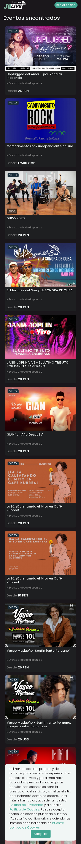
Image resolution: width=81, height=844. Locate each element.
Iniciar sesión (66, 5)
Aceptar (40, 833)
